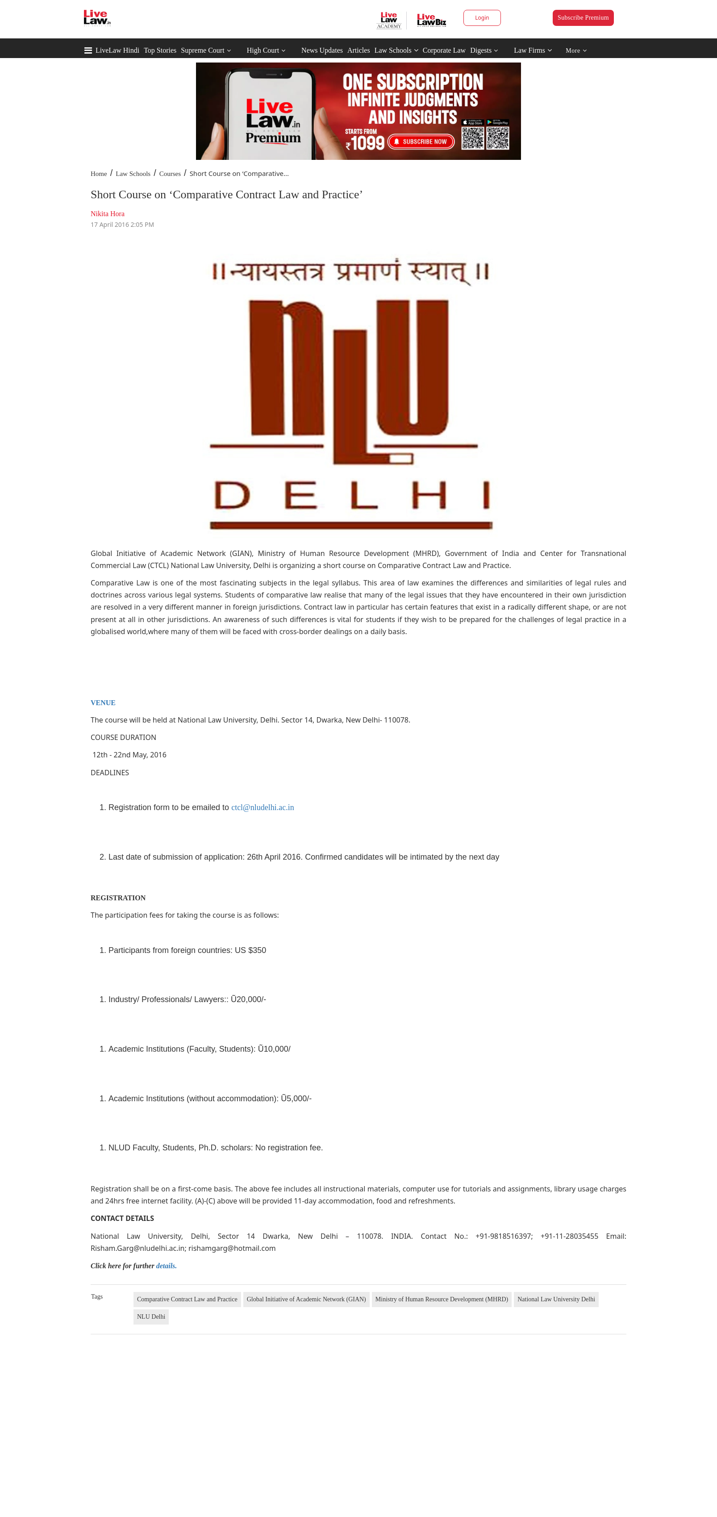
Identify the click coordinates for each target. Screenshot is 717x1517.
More (576, 50)
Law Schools (396, 50)
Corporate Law (444, 50)
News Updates (322, 50)
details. (166, 1266)
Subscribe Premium (583, 17)
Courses (170, 173)
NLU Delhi (151, 1316)
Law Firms (533, 50)
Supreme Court (202, 50)
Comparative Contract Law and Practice (187, 1299)
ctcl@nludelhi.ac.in (262, 807)
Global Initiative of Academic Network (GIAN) (306, 1299)
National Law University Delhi (556, 1299)
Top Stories (160, 50)
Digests (481, 50)
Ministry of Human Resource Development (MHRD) (441, 1299)
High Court (263, 50)
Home (99, 173)
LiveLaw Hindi (117, 50)
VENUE (103, 702)
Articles (358, 50)
